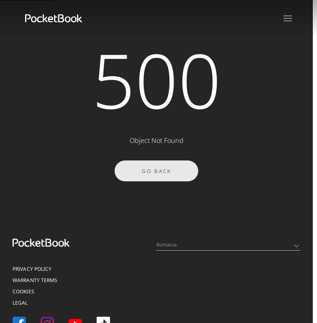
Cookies (23, 291)
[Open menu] (287, 18)
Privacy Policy (32, 268)
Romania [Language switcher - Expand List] (227, 244)
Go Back (156, 173)
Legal (20, 302)
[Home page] (53, 18)
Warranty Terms (35, 280)
